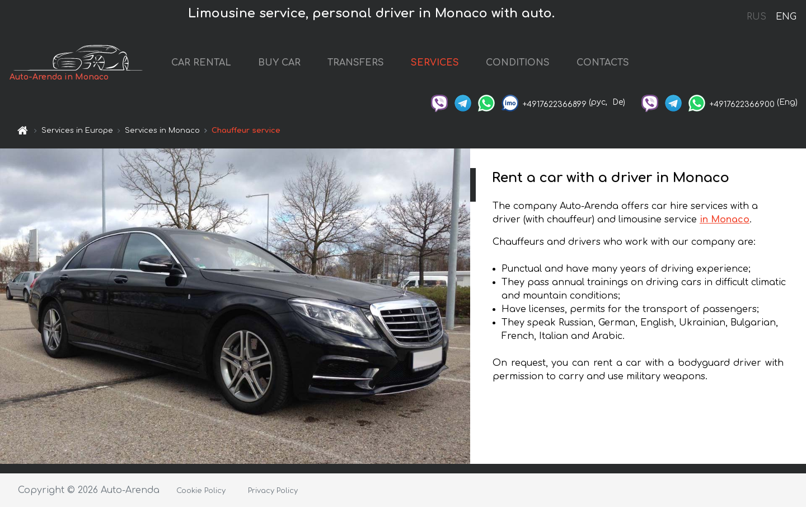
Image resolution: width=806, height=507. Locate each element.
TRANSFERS (355, 63)
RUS (756, 17)
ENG (786, 17)
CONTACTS (603, 63)
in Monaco (724, 220)
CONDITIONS (518, 63)
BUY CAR (279, 63)
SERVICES (435, 63)
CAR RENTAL (201, 63)
